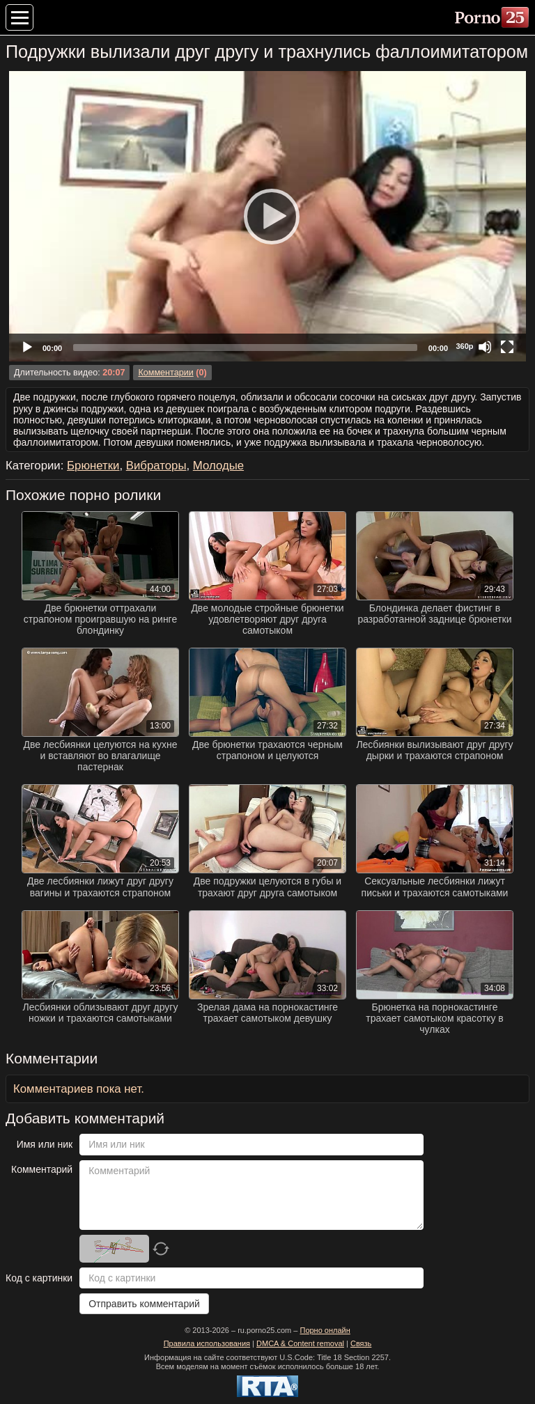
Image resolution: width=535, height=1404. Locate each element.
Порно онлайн (325, 1330)
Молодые (218, 465)
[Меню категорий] (19, 17)
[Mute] (485, 347)
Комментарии (165, 372)
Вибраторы (156, 465)
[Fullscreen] (507, 347)
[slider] (245, 347)
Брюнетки (93, 465)
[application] (267, 216)
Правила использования (207, 1343)
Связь (360, 1343)
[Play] (267, 216)
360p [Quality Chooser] (464, 346)
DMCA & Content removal (300, 1343)
